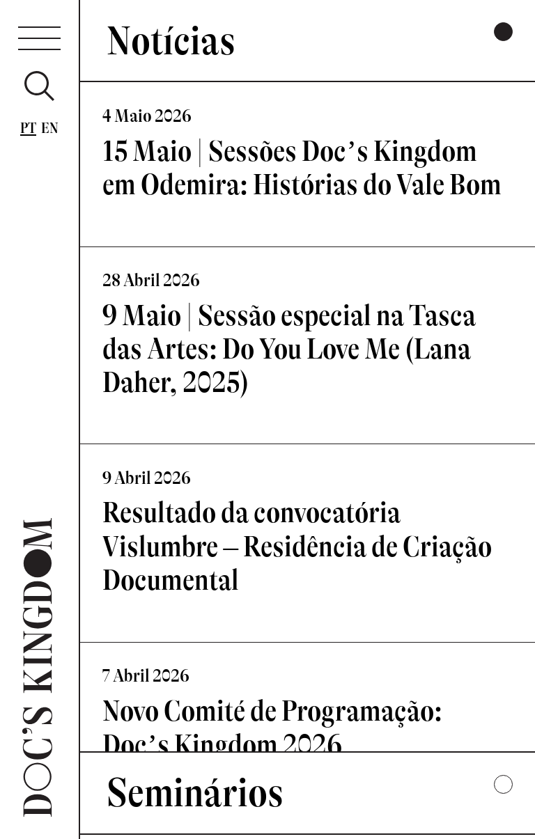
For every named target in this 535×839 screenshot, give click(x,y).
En (50, 128)
